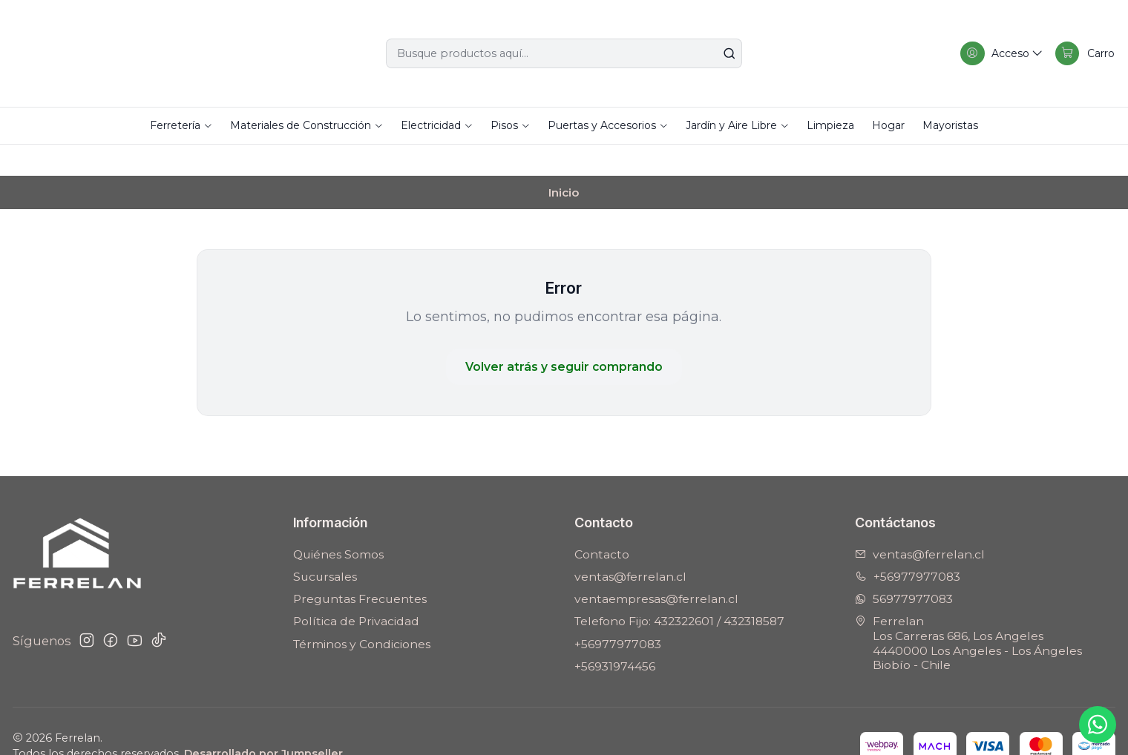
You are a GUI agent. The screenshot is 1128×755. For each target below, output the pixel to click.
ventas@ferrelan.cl (630, 546)
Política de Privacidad (356, 591)
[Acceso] (997, 53)
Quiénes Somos (338, 524)
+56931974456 (614, 636)
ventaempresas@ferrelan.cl (656, 568)
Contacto (601, 524)
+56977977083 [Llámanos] (907, 546)
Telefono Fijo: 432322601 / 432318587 (679, 591)
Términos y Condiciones (361, 614)
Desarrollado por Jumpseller (263, 723)
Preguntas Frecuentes (360, 568)
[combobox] (564, 53)
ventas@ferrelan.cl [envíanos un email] (920, 524)
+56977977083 (617, 614)
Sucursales (325, 546)
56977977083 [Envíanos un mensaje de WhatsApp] (904, 568)
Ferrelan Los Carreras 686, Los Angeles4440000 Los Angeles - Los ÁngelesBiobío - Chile (968, 613)
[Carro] (1083, 53)
